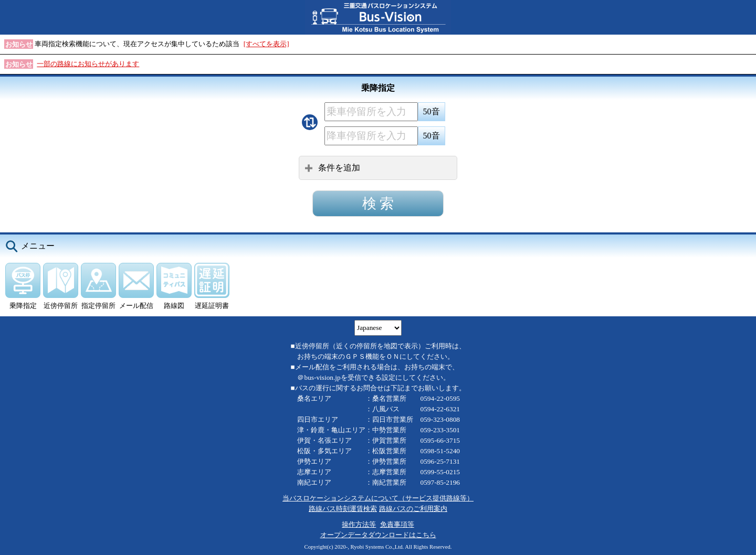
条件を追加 (332, 167)
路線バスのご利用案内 (413, 509)
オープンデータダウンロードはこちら (378, 535)
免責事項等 (397, 524)
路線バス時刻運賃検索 (343, 509)
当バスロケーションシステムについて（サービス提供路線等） (378, 498)
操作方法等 (359, 524)
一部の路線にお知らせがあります (88, 64)
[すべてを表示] (266, 44)
